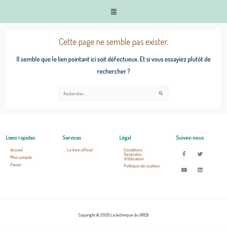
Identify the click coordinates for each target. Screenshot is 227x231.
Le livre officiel (80, 149)
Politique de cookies (142, 165)
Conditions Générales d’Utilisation (134, 154)
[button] (113, 11)
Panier (16, 164)
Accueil (16, 149)
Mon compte (21, 157)
